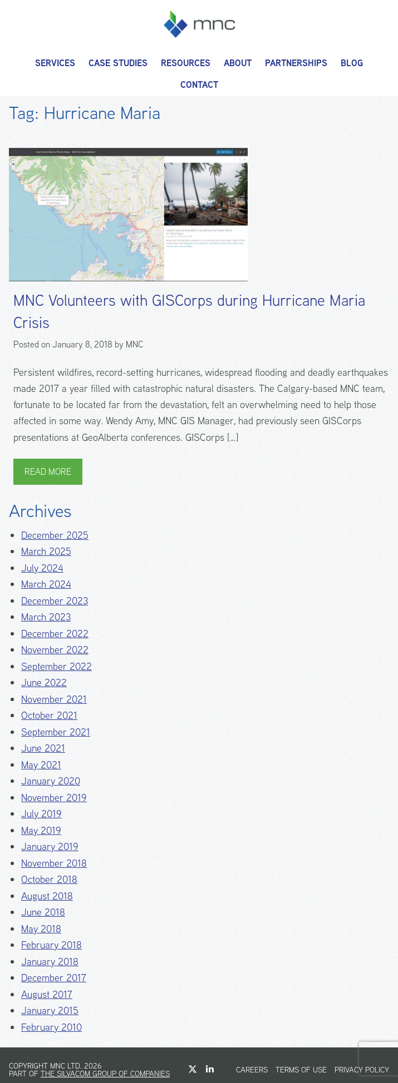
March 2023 (46, 617)
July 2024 (42, 568)
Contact (199, 84)
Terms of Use (301, 1070)
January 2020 (50, 781)
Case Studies (118, 63)
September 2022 (56, 666)
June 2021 (43, 748)
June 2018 (43, 912)
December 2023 (54, 601)
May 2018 (41, 929)
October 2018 (49, 879)
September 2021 (55, 732)
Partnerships (296, 63)
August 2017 (46, 994)
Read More (47, 471)
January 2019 (49, 846)
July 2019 (41, 814)
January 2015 (49, 1010)
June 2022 (44, 682)
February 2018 (51, 945)
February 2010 (51, 1027)
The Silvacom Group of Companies (105, 1073)
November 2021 (54, 699)
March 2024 (46, 584)
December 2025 (55, 535)
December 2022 (55, 633)
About (238, 63)
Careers (252, 1070)
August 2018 (47, 896)
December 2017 (53, 978)
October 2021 (49, 715)
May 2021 (41, 765)
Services (55, 63)
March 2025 (46, 551)
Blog (352, 63)
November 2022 (55, 650)
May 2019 (41, 830)
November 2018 (54, 863)
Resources (185, 63)
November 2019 (54, 797)
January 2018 (49, 961)
